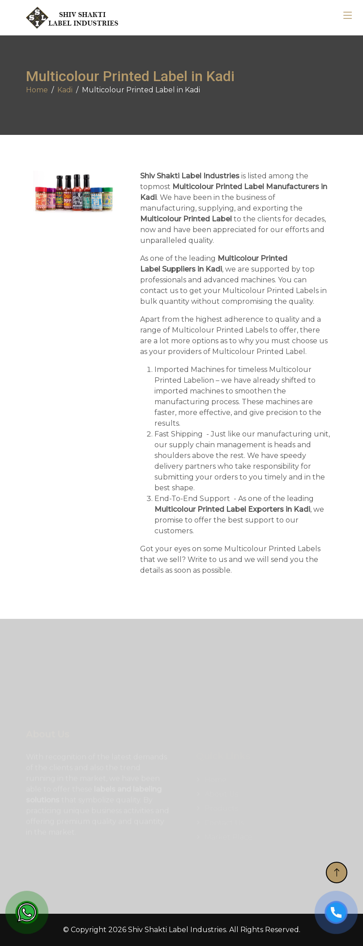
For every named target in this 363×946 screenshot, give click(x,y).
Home (37, 90)
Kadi (65, 90)
